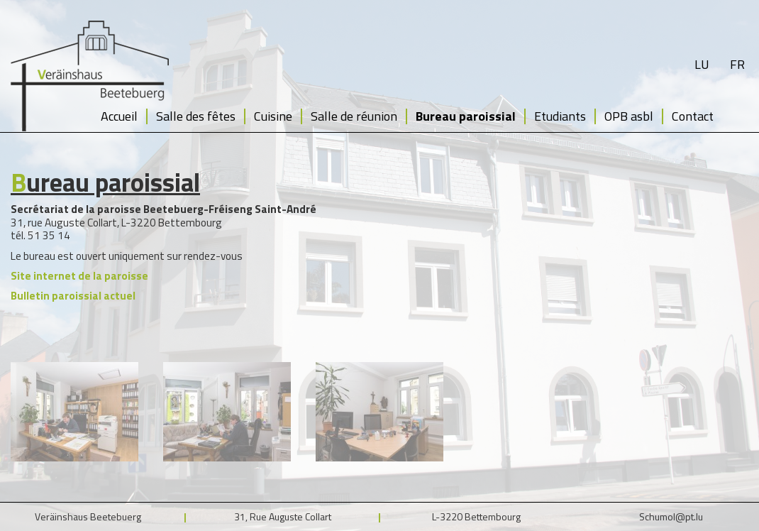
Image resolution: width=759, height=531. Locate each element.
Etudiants (560, 116)
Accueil (119, 116)
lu (701, 64)
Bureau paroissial (466, 116)
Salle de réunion (354, 116)
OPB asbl (628, 116)
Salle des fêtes (196, 116)
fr (737, 64)
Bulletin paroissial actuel (73, 296)
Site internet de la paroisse (79, 276)
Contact (693, 116)
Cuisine (273, 116)
